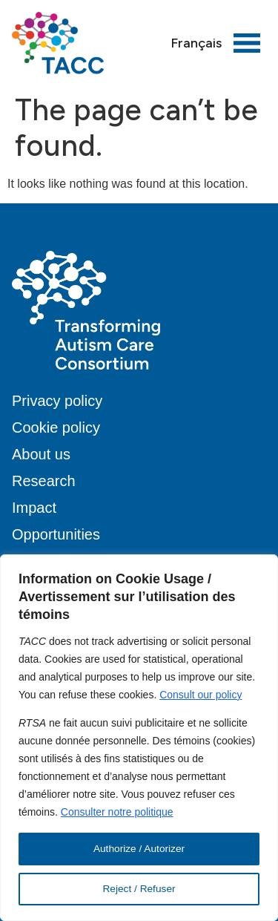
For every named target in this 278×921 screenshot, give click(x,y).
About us (41, 454)
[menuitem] (196, 43)
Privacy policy (57, 401)
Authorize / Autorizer (138, 849)
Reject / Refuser (139, 889)
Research (44, 481)
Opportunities (56, 534)
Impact (34, 507)
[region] (139, 737)
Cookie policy (56, 427)
